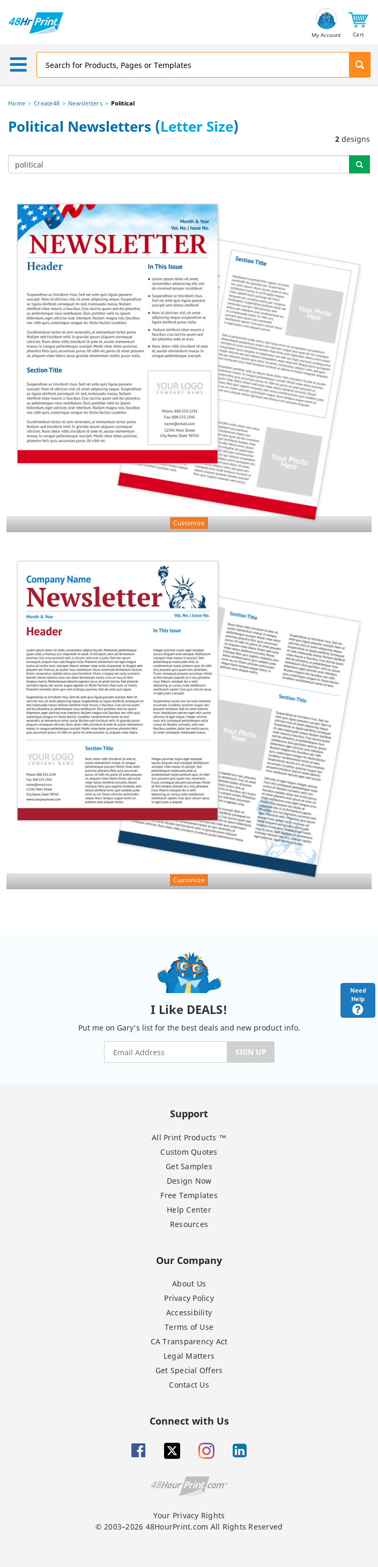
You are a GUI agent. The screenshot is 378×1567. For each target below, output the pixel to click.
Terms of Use (189, 1327)
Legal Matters (189, 1356)
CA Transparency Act (189, 1341)
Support (189, 1113)
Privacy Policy (189, 1298)
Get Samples (189, 1166)
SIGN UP (250, 1052)
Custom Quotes (188, 1152)
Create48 (47, 103)
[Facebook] (138, 1451)
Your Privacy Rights (189, 1515)
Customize (189, 522)
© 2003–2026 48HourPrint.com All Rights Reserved (189, 1526)
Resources (189, 1224)
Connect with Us (189, 1420)
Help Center (189, 1210)
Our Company (189, 1260)
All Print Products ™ (189, 1137)
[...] (179, 164)
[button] (358, 23)
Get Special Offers (189, 1370)
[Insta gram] (206, 1451)
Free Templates (189, 1195)
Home (16, 103)
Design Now (189, 1181)
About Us (189, 1283)
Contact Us (189, 1385)
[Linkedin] (240, 1451)
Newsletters (85, 103)
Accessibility (189, 1312)
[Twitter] (172, 1451)
